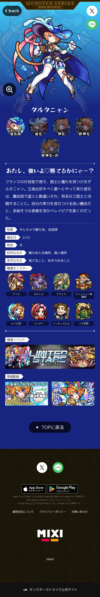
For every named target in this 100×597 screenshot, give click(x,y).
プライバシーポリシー (52, 511)
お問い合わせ (80, 511)
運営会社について (23, 511)
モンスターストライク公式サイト (54, 589)
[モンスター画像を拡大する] (9, 89)
